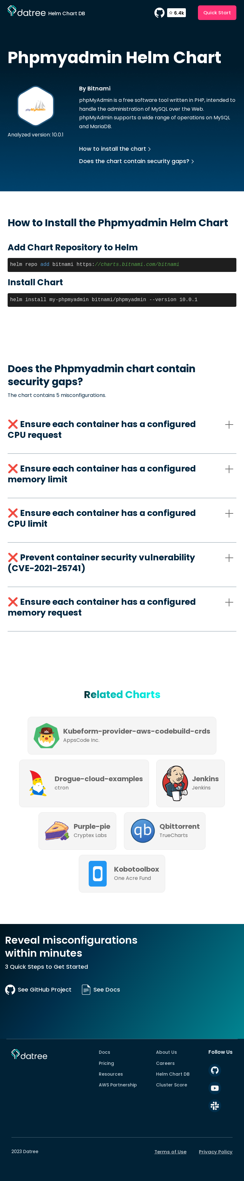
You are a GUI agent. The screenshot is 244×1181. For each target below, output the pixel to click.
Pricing (106, 1063)
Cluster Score (171, 1085)
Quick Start (217, 12)
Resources (111, 1074)
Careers (165, 1063)
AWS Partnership (118, 1085)
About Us (166, 1052)
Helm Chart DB (173, 1074)
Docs (104, 1052)
